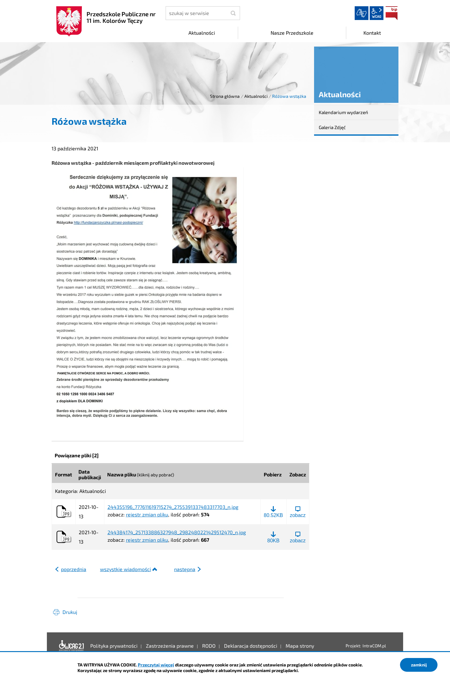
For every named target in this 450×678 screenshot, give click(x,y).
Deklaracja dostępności (71, 646)
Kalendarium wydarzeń (343, 112)
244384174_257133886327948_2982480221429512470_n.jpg (177, 532)
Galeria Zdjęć (332, 127)
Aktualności (256, 96)
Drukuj (69, 612)
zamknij (419, 664)
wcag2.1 (376, 13)
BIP (391, 13)
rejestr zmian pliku (147, 514)
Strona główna (225, 96)
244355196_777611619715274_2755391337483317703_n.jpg (173, 507)
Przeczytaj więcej (156, 664)
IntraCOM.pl (374, 645)
